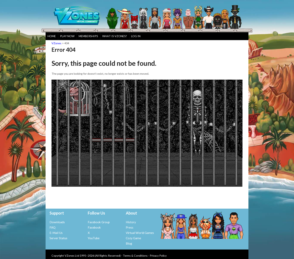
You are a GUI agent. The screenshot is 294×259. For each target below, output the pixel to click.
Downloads (57, 222)
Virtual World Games (140, 233)
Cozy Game (133, 238)
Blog (129, 243)
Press (129, 227)
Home (52, 36)
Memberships (88, 36)
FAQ (52, 227)
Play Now (67, 36)
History (131, 222)
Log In (135, 36)
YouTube (93, 238)
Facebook (94, 227)
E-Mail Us (56, 233)
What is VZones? (114, 36)
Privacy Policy (158, 255)
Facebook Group (99, 222)
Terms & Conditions (135, 255)
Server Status (58, 238)
